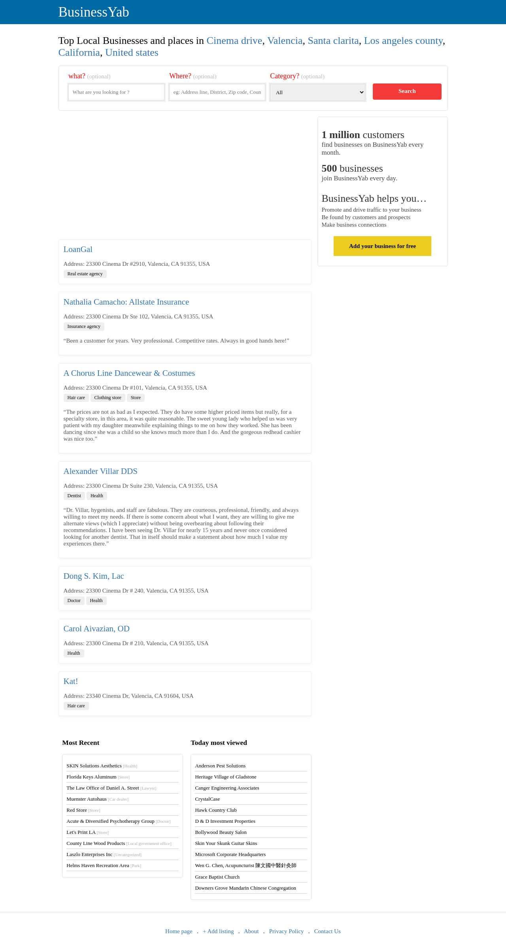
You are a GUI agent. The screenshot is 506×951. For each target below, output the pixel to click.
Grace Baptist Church (217, 877)
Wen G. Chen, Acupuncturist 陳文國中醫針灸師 (245, 865)
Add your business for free (382, 246)
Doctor (74, 600)
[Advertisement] (185, 178)
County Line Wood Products (118, 843)
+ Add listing (218, 931)
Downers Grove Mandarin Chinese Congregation (245, 888)
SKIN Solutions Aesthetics (101, 766)
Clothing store (107, 397)
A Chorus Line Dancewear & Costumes (129, 373)
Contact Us (327, 931)
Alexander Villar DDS (101, 471)
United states (132, 52)
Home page (179, 931)
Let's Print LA (87, 832)
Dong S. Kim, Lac (94, 576)
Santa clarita (333, 40)
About (251, 931)
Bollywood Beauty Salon (221, 832)
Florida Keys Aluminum (98, 777)
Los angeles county (403, 40)
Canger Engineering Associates (227, 788)
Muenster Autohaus (97, 799)
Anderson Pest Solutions (220, 766)
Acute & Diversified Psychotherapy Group (118, 821)
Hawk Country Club (215, 810)
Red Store (83, 810)
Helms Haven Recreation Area (103, 865)
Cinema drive (234, 40)
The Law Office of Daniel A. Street (111, 788)
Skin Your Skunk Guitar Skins (226, 843)
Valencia (285, 40)
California (79, 52)
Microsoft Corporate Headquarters (230, 854)
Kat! (71, 681)
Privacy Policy (286, 931)
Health (97, 495)
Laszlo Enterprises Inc (104, 854)
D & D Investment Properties (225, 821)
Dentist (74, 495)
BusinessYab (94, 12)
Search (407, 91)
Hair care (76, 397)
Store (136, 397)
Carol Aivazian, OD (97, 628)
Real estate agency (85, 274)
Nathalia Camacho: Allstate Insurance (126, 302)
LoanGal (78, 249)
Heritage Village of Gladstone (225, 777)
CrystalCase (207, 799)
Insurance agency (84, 326)
